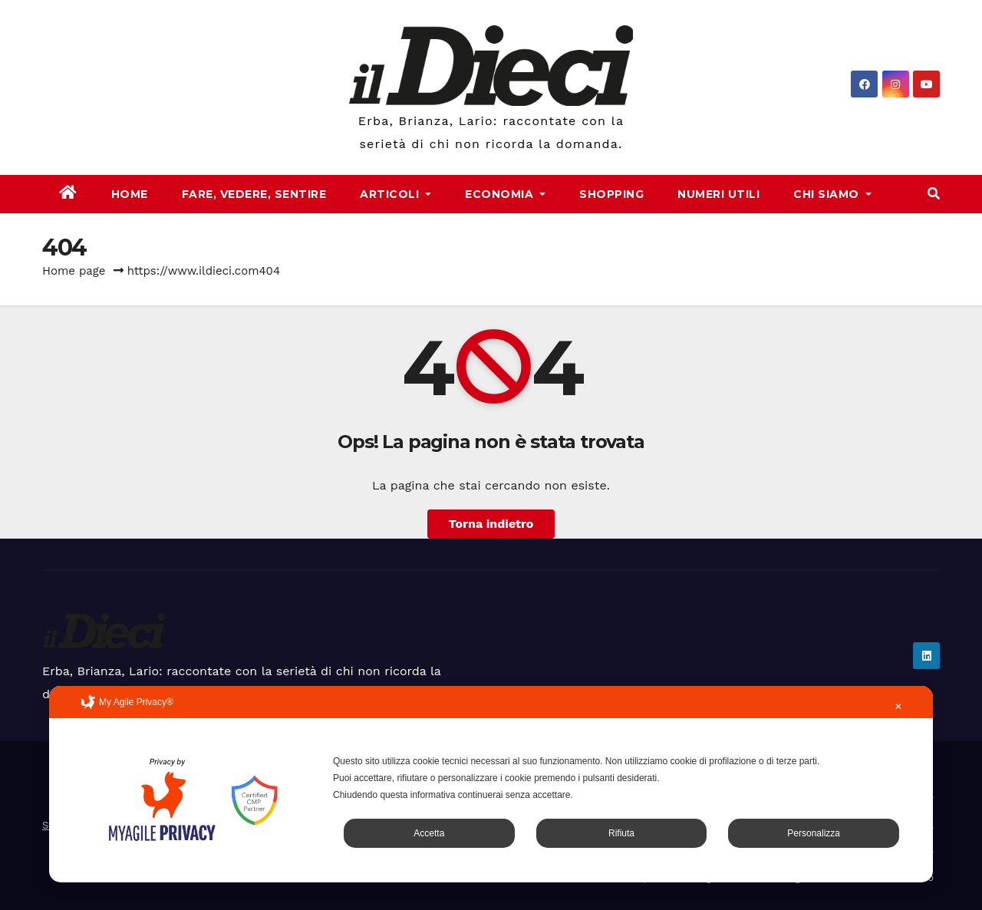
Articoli (395, 194)
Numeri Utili (718, 194)
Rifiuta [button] (621, 833)
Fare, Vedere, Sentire (254, 194)
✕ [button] (898, 706)
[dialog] (491, 784)
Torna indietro (491, 523)
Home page (74, 271)
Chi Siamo (832, 194)
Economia (505, 194)
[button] (934, 193)
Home (129, 194)
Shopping (611, 194)
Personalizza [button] (813, 833)
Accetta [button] (429, 833)
